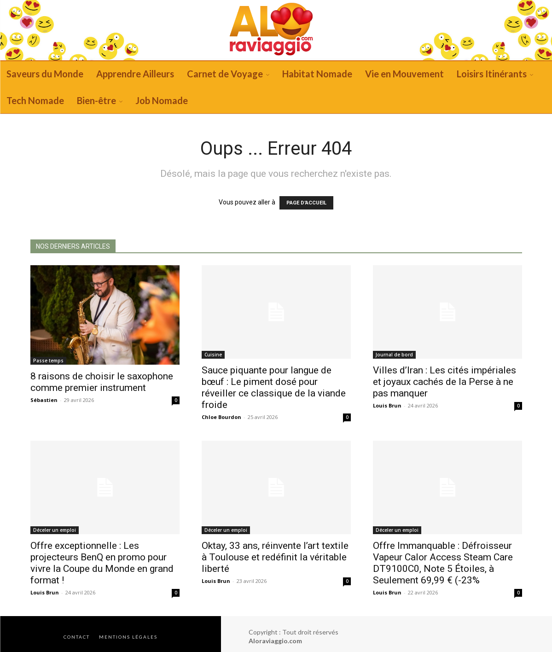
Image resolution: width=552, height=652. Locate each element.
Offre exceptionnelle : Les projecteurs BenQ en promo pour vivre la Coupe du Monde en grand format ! (102, 563)
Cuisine (213, 354)
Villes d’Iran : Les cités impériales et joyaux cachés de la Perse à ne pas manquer (444, 382)
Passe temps (48, 360)
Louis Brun (387, 405)
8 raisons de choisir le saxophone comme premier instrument (101, 382)
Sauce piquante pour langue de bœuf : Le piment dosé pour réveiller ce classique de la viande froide (274, 387)
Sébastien (44, 399)
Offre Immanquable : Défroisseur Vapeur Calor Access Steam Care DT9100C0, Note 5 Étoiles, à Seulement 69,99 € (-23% (443, 563)
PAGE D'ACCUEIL (306, 203)
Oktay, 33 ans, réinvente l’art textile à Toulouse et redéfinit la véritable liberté (275, 557)
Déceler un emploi (54, 530)
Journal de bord (394, 354)
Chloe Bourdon (221, 416)
